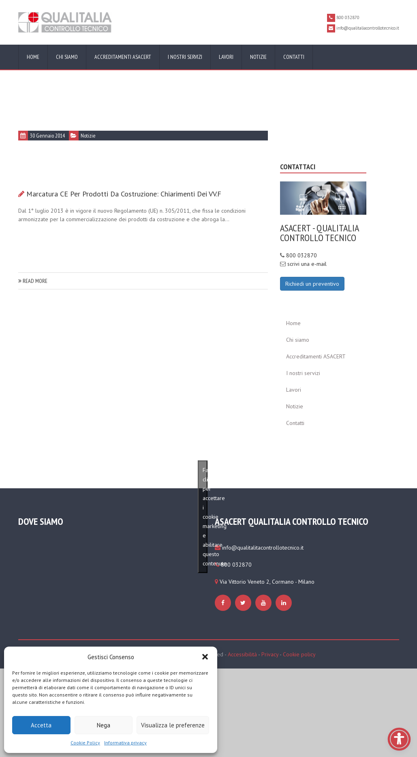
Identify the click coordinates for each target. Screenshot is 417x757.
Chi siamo (67, 56)
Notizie (258, 56)
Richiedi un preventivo (312, 283)
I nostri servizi (185, 56)
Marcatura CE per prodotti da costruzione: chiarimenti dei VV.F (123, 193)
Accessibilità (242, 654)
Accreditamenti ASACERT (122, 56)
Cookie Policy (85, 743)
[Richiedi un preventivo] (312, 283)
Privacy (269, 654)
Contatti (293, 56)
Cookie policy (299, 654)
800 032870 (301, 255)
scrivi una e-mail (307, 263)
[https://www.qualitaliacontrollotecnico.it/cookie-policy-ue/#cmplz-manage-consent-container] (224, 603)
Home (33, 56)
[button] (205, 657)
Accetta (41, 725)
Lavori (226, 56)
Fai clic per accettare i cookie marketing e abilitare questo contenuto (205, 516)
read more (32, 281)
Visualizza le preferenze (173, 725)
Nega (103, 725)
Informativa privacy (125, 743)
